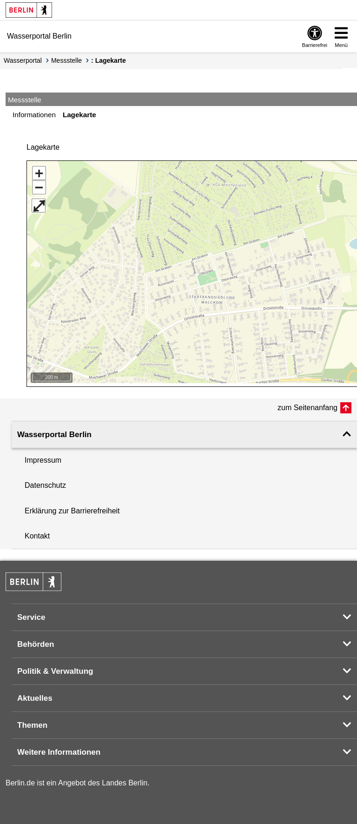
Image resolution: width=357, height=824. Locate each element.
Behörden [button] (35, 641)
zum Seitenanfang (307, 404)
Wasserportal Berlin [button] (54, 431)
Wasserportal (23, 60)
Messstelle (66, 60)
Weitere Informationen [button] (58, 748)
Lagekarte (79, 115)
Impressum (43, 457)
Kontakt (37, 533)
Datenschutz (45, 482)
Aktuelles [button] (35, 695)
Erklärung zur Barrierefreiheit (72, 508)
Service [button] (31, 614)
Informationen (34, 115)
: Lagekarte (108, 60)
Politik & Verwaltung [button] (55, 668)
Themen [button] (32, 722)
